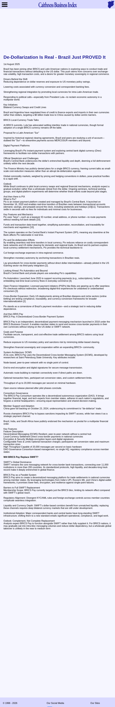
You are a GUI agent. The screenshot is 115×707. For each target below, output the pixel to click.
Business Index (57, 4)
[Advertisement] (58, 32)
